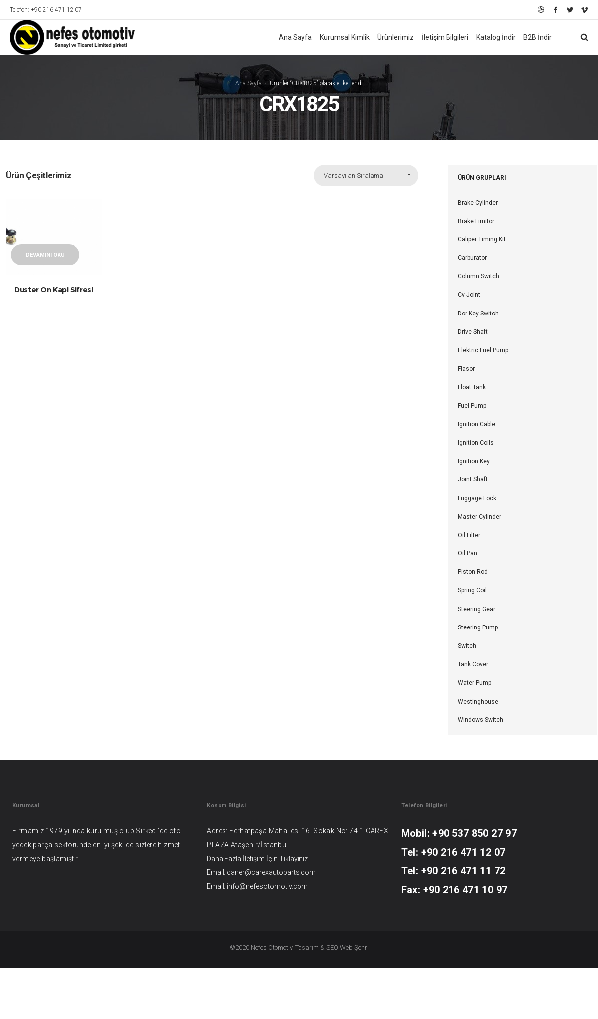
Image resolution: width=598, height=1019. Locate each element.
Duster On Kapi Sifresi (53, 289)
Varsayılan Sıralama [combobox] (353, 175)
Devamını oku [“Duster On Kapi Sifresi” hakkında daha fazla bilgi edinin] (45, 255)
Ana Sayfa (248, 83)
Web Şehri (354, 947)
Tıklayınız (293, 858)
